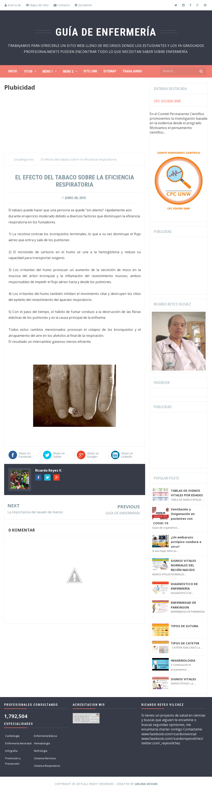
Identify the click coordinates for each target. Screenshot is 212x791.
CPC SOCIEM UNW (167, 101)
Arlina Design (146, 784)
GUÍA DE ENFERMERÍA (123, 513)
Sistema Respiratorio (47, 766)
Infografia (11, 751)
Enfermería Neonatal (18, 743)
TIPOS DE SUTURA (184, 626)
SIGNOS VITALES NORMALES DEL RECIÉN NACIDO (183, 565)
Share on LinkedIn (127, 455)
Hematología (42, 743)
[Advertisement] (74, 124)
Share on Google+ (93, 455)
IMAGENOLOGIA (183, 660)
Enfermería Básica (45, 736)
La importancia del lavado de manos (35, 512)
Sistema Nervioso (45, 758)
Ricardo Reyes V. (48, 470)
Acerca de (13, 5)
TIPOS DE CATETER (185, 643)
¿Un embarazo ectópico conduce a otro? (186, 542)
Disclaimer (83, 5)
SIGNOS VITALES (183, 679)
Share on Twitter (59, 455)
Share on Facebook (25, 455)
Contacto (62, 5)
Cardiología (12, 736)
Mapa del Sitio (37, 5)
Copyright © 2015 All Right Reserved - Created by (106, 784)
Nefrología (40, 751)
